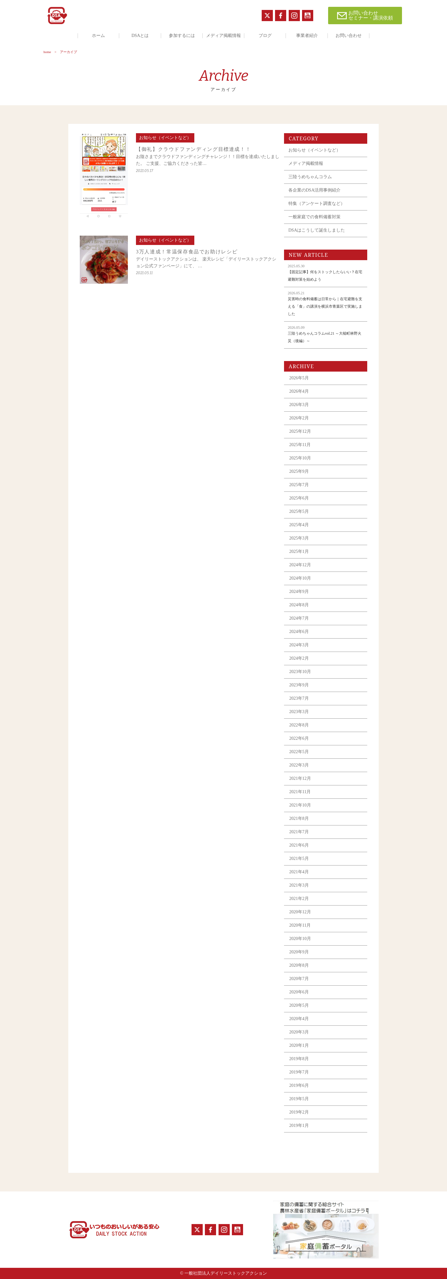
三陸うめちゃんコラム (310, 176)
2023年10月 (300, 671)
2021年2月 (299, 898)
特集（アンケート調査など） (316, 203)
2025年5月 (299, 511)
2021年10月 (300, 805)
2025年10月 (300, 458)
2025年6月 (299, 498)
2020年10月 (300, 938)
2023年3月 (299, 711)
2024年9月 (299, 591)
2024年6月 (299, 631)
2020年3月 (299, 1032)
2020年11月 (300, 925)
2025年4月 (299, 524)
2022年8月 (299, 725)
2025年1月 (299, 551)
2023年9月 (299, 685)
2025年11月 (300, 444)
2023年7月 (299, 698)
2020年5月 (299, 1005)
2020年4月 (299, 1018)
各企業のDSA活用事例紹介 (314, 190)
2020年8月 (299, 965)
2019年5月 (299, 1098)
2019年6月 (299, 1085)
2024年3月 (299, 645)
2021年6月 (299, 845)
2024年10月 (300, 578)
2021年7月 (299, 831)
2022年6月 (299, 738)
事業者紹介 (307, 35)
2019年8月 (299, 1058)
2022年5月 (299, 751)
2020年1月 (299, 1045)
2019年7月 (299, 1072)
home (47, 52)
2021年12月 (300, 778)
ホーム (98, 35)
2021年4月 (299, 872)
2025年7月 (299, 484)
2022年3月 (299, 765)
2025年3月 (299, 538)
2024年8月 (299, 605)
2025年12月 (300, 431)
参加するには (182, 35)
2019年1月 (299, 1125)
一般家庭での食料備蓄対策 (314, 217)
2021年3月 (299, 885)
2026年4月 (299, 391)
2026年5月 (299, 378)
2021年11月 (300, 791)
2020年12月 (300, 912)
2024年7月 (299, 618)
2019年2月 (299, 1112)
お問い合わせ (349, 35)
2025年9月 (299, 471)
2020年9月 (299, 952)
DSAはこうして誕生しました (316, 230)
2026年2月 (299, 418)
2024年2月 (299, 658)
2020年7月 (299, 978)
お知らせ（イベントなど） (314, 150)
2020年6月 (299, 992)
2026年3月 (299, 404)
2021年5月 (299, 858)
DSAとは (140, 35)
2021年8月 (299, 818)
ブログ (265, 35)
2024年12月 (300, 565)
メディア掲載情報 (223, 35)
